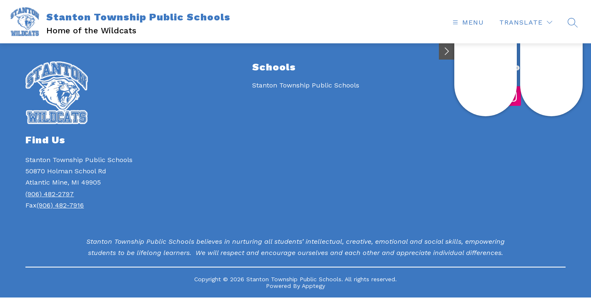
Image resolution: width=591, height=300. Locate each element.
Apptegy (313, 285)
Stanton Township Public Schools (305, 85)
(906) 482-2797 (49, 194)
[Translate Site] (525, 22)
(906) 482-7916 (60, 205)
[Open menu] (467, 22)
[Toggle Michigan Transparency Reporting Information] (447, 51)
